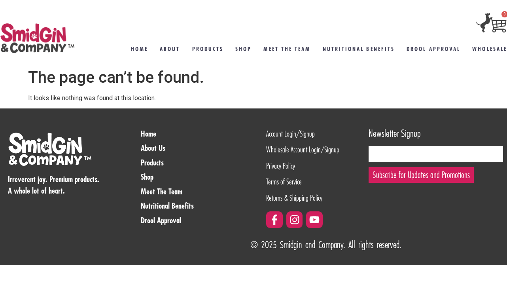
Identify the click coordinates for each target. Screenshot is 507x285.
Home (139, 49)
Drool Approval (433, 49)
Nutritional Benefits (359, 49)
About (170, 49)
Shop (243, 49)
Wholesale (489, 49)
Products (208, 49)
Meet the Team (286, 49)
